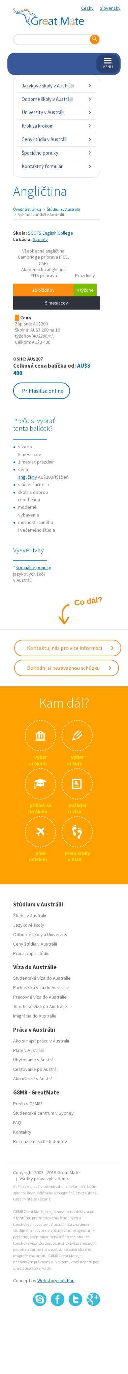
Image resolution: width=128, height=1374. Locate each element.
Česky (87, 8)
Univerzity (57, 934)
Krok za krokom (57, 126)
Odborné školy (28, 934)
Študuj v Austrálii (29, 916)
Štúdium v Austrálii (63, 209)
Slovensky (110, 8)
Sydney (40, 239)
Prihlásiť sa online (42, 390)
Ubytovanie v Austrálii (35, 1060)
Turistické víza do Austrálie (40, 1006)
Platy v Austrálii (28, 1050)
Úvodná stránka (27, 209)
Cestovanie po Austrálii (36, 1069)
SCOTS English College (50, 233)
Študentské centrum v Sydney (43, 1113)
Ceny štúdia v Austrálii (57, 139)
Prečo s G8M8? (27, 1104)
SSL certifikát (75, 1320)
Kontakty (22, 1132)
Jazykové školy (28, 925)
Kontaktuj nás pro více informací (71, 647)
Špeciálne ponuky (57, 153)
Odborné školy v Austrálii (57, 99)
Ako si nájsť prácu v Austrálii (41, 1041)
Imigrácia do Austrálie (35, 1016)
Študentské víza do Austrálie (42, 978)
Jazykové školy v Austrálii (57, 85)
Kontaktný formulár (57, 166)
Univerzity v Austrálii (57, 112)
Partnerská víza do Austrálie (41, 987)
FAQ (17, 1122)
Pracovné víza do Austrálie (40, 997)
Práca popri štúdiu (31, 953)
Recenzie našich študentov (40, 1141)
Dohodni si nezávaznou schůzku (69, 667)
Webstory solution (55, 1280)
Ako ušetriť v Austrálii (34, 1079)
